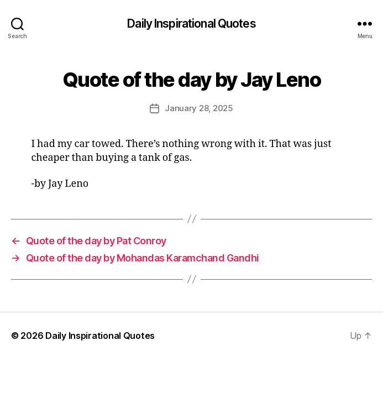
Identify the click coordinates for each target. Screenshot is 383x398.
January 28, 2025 (199, 108)
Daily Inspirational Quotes (191, 23)
